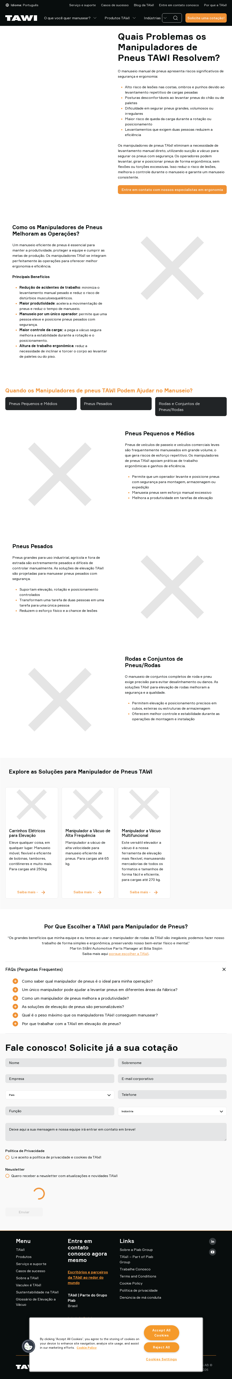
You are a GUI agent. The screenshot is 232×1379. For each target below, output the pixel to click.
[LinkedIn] (212, 1241)
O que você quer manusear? (71, 18)
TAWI (20, 1249)
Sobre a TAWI (27, 1278)
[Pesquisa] (176, 17)
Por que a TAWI (215, 5)
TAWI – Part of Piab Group (136, 1259)
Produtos (24, 1256)
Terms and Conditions (138, 1276)
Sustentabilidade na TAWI (37, 1292)
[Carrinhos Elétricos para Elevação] (32, 819)
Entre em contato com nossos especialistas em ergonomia (172, 189)
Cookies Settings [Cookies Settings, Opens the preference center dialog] (161, 1359)
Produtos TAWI (121, 18)
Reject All (161, 1347)
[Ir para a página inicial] (21, 18)
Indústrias (156, 18)
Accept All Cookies (161, 1332)
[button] (28, 1346)
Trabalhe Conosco (135, 1269)
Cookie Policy (131, 1283)
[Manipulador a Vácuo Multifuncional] (144, 819)
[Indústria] (172, 1111)
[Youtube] (212, 1252)
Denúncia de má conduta (140, 1297)
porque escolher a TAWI (129, 953)
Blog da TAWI (144, 5)
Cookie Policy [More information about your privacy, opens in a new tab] (87, 1347)
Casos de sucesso (115, 5)
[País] (59, 1095)
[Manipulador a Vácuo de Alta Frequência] (88, 819)
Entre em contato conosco (179, 5)
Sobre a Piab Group (136, 1249)
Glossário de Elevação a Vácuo (36, 1302)
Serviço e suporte (82, 5)
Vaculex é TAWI (28, 1285)
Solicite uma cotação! (206, 18)
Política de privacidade (139, 1290)
